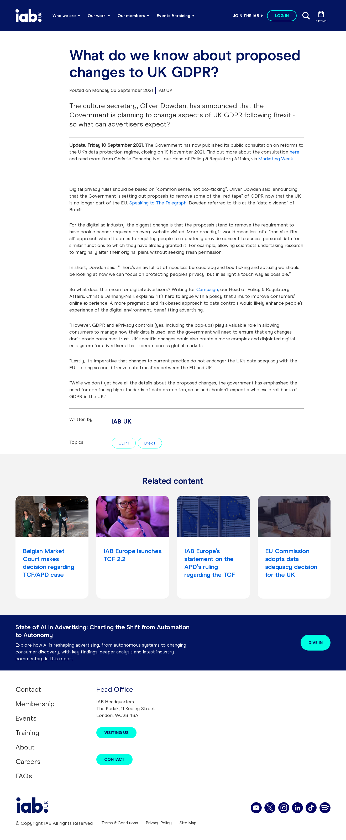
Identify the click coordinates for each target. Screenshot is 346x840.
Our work (97, 15)
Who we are (64, 15)
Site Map (188, 822)
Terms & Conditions (119, 822)
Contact (28, 689)
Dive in (315, 642)
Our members (131, 15)
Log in (282, 15)
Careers (27, 761)
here (294, 152)
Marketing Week (275, 159)
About (25, 747)
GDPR (123, 443)
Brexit (149, 443)
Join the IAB (246, 15)
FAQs (23, 776)
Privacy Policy (159, 822)
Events (25, 718)
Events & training (173, 15)
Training (27, 732)
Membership (35, 704)
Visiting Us (116, 732)
